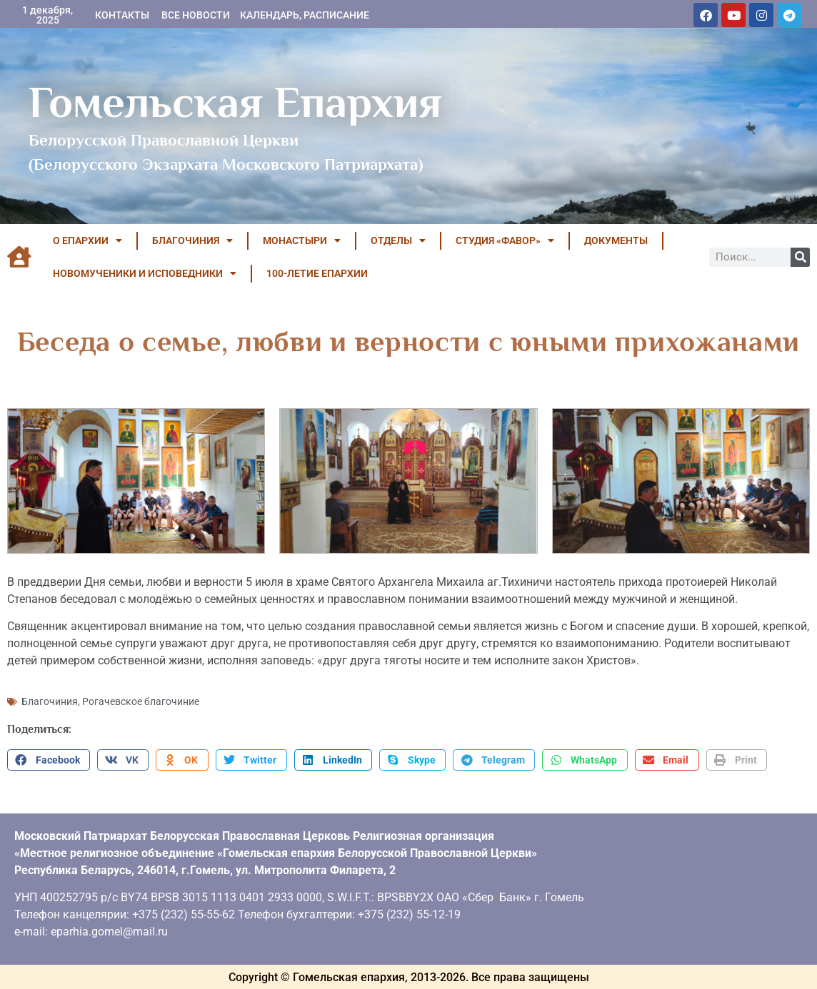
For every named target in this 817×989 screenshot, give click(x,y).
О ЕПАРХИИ (87, 240)
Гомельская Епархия (235, 102)
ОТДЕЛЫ (398, 240)
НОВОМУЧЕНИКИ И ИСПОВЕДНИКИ (144, 273)
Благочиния (49, 700)
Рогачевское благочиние (140, 700)
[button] (48, 758)
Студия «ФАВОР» (505, 240)
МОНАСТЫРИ (302, 240)
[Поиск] (800, 257)
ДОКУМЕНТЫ (616, 240)
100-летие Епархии (317, 273)
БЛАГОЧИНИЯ (192, 240)
